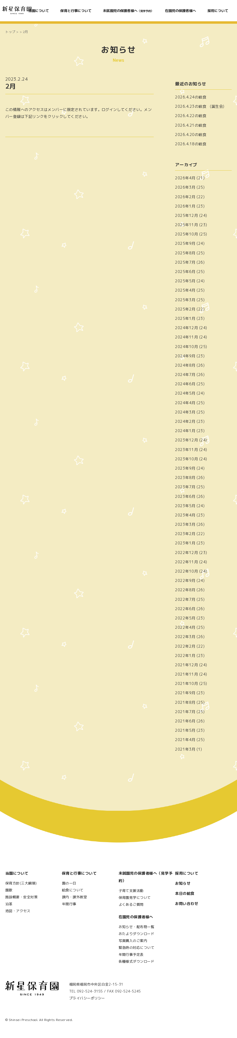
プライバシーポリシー (87, 998)
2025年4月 (185, 290)
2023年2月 (185, 533)
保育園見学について (135, 897)
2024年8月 (185, 365)
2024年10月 (186, 346)
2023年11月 (186, 449)
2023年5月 (185, 505)
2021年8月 (185, 702)
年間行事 (69, 903)
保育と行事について (76, 10)
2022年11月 (186, 561)
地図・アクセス (17, 910)
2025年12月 (186, 215)
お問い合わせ (186, 903)
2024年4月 (185, 402)
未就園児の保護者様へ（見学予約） (146, 877)
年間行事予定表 (131, 954)
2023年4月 (185, 515)
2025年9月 (185, 243)
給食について (73, 890)
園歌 (9, 890)
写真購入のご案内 (133, 940)
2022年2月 (185, 646)
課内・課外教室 (74, 897)
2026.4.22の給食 (190, 115)
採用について (217, 10)
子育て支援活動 (131, 890)
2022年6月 (185, 608)
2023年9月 (185, 468)
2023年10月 (186, 458)
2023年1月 (185, 542)
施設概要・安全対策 (21, 897)
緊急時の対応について (137, 947)
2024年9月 (185, 355)
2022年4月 (185, 627)
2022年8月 (185, 589)
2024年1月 (185, 430)
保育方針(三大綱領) (21, 883)
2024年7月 (185, 374)
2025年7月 (185, 262)
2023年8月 (185, 477)
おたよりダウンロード (137, 933)
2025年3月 (185, 299)
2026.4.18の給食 (190, 143)
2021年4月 (185, 739)
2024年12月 (186, 327)
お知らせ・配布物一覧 (137, 926)
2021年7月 (185, 711)
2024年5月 (185, 393)
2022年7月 (185, 599)
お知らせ (182, 883)
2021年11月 (186, 674)
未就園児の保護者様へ (128, 10)
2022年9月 (185, 580)
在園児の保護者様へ (180, 10)
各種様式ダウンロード (137, 961)
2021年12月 (186, 664)
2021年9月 (185, 692)
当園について (38, 10)
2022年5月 (185, 618)
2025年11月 (186, 224)
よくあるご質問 (131, 904)
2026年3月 (185, 187)
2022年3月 (185, 636)
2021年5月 (185, 730)
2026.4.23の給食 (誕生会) (199, 106)
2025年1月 (185, 318)
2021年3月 (185, 749)
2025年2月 (185, 309)
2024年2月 (185, 421)
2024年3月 (185, 412)
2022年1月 (185, 655)
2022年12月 (186, 552)
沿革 (9, 903)
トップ (10, 32)
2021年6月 (185, 720)
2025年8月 (185, 252)
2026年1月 (185, 206)
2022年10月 (186, 571)
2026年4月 (185, 177)
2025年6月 (185, 271)
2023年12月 (186, 440)
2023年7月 (185, 486)
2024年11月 (186, 337)
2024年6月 (185, 383)
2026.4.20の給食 (190, 134)
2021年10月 (186, 683)
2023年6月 (185, 496)
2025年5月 (185, 280)
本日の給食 (184, 893)
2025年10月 (186, 234)
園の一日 (69, 883)
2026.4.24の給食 (190, 97)
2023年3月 (185, 524)
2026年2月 (185, 196)
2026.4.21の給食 (190, 125)
